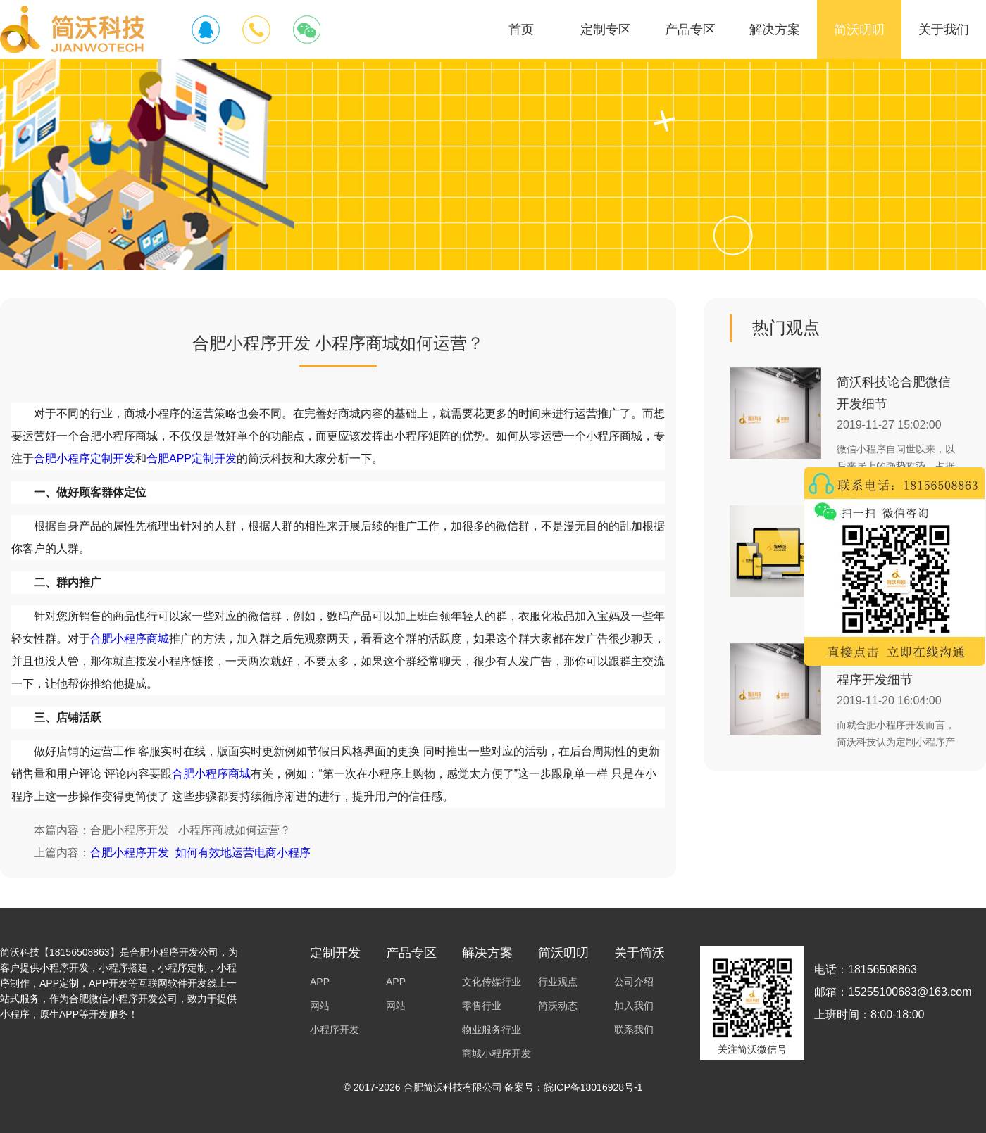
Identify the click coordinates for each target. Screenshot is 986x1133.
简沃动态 (558, 1005)
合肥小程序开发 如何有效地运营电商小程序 (200, 853)
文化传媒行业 (491, 981)
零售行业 (481, 1005)
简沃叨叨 (859, 30)
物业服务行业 (491, 1029)
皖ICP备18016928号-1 (593, 1087)
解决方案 (774, 30)
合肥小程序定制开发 (84, 458)
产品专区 (690, 30)
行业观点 (558, 981)
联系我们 (634, 1029)
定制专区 (605, 30)
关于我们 (943, 30)
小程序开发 (334, 1029)
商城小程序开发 (496, 1053)
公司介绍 (634, 981)
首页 (521, 30)
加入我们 (634, 1005)
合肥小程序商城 (129, 639)
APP (320, 981)
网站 (320, 1005)
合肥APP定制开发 (191, 458)
